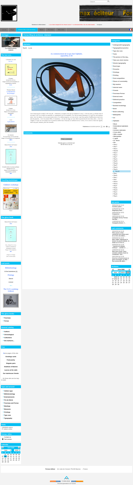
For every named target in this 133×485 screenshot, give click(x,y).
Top (66, 478)
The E (115, 188)
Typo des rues (117, 51)
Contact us (7, 437)
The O (115, 167)
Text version (8, 439)
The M (117, 171)
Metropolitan (117, 136)
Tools (114, 54)
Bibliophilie (116, 114)
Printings (115, 72)
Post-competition (118, 78)
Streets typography (119, 63)
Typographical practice (120, 48)
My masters (116, 84)
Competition (116, 102)
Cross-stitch (117, 132)
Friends (115, 90)
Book (114, 108)
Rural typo (116, 66)
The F (115, 186)
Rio (114, 142)
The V (115, 153)
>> (128, 272)
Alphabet (115, 121)
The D (115, 190)
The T (115, 157)
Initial (115, 128)
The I (115, 179)
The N (115, 169)
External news (117, 96)
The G (115, 183)
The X (115, 148)
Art (113, 118)
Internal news (117, 87)
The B (115, 194)
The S (115, 159)
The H (115, 181)
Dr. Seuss (116, 140)
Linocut (11, 282)
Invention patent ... (117, 206)
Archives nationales (119, 130)
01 (115, 277)
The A (115, 196)
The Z (115, 144)
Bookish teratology (119, 105)
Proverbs (115, 69)
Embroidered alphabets (120, 126)
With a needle (117, 134)
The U (115, 155)
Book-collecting (118, 111)
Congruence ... (116, 214)
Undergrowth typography (121, 45)
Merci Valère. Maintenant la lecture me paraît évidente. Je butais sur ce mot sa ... (120, 241)
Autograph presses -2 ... (119, 223)
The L (115, 173)
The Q (115, 163)
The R (115, 161)
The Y (115, 146)
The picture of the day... (120, 57)
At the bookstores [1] (10, 271)
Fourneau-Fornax (118, 93)
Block (115, 124)
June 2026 (121, 269)
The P (115, 165)
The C (115, 192)
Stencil (11, 278)
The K (115, 175)
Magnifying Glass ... (118, 210)
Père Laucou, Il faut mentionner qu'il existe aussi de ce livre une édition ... (120, 234)
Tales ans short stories (120, 60)
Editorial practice (118, 99)
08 (115, 279)
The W (115, 151)
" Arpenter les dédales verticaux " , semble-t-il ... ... (120, 247)
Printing (115, 75)
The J (115, 177)
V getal (115, 138)
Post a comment (66, 139)
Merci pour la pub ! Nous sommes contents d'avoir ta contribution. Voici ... (120, 253)
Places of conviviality (119, 81)
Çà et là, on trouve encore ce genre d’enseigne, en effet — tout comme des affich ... (120, 259)
